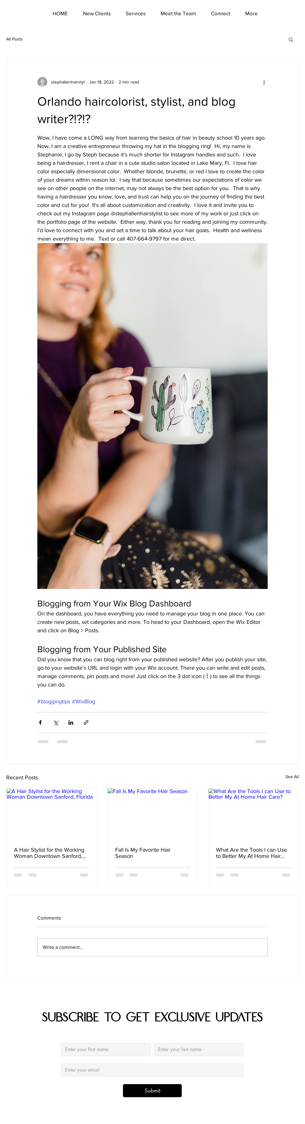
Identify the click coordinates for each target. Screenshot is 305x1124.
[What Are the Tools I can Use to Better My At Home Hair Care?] (253, 813)
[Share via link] (86, 722)
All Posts (14, 38)
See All (292, 776)
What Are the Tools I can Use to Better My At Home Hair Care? (251, 853)
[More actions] (264, 82)
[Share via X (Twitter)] (56, 722)
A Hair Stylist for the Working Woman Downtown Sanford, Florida (49, 853)
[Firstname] (104, 1049)
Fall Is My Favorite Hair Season (143, 853)
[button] (291, 39)
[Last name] (197, 1049)
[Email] (150, 1070)
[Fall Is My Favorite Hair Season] (153, 813)
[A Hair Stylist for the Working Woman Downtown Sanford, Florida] (51, 813)
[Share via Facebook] (40, 722)
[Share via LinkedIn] (71, 722)
